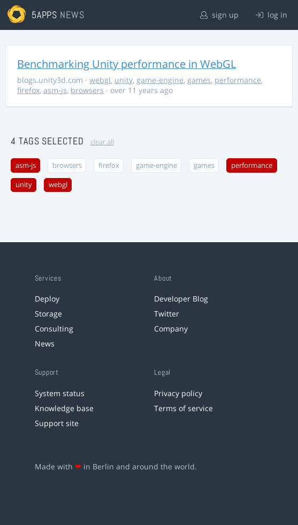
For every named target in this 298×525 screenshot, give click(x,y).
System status (60, 393)
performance (238, 80)
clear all (102, 141)
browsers (87, 90)
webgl (100, 80)
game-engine (160, 80)
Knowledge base (64, 408)
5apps (45, 15)
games (199, 80)
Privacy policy (178, 393)
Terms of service (183, 408)
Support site (57, 423)
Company (171, 328)
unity (123, 80)
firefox (28, 90)
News (45, 343)
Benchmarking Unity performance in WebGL (126, 64)
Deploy (47, 299)
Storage (48, 313)
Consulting (54, 328)
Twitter (166, 313)
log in (271, 15)
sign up (219, 15)
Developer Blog (181, 299)
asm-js (55, 90)
